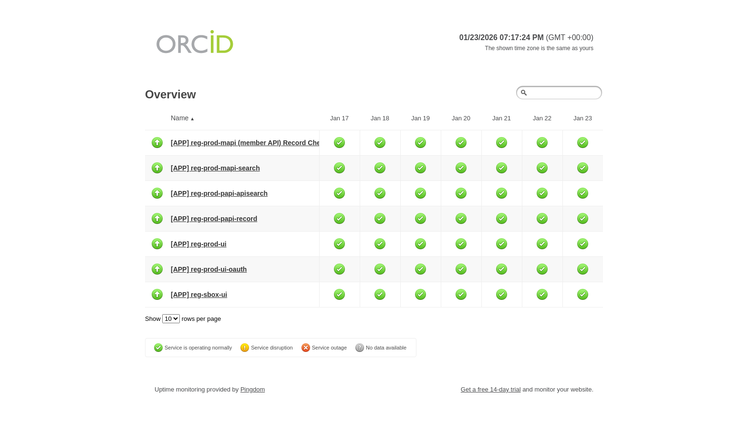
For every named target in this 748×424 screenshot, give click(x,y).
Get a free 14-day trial (491, 389)
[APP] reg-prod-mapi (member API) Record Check (249, 143)
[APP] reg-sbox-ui (199, 294)
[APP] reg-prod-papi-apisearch (219, 193)
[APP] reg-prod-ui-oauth (209, 269)
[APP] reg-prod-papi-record (214, 219)
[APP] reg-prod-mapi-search (215, 168)
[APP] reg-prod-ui (199, 244)
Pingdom (252, 389)
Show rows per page (183, 318)
